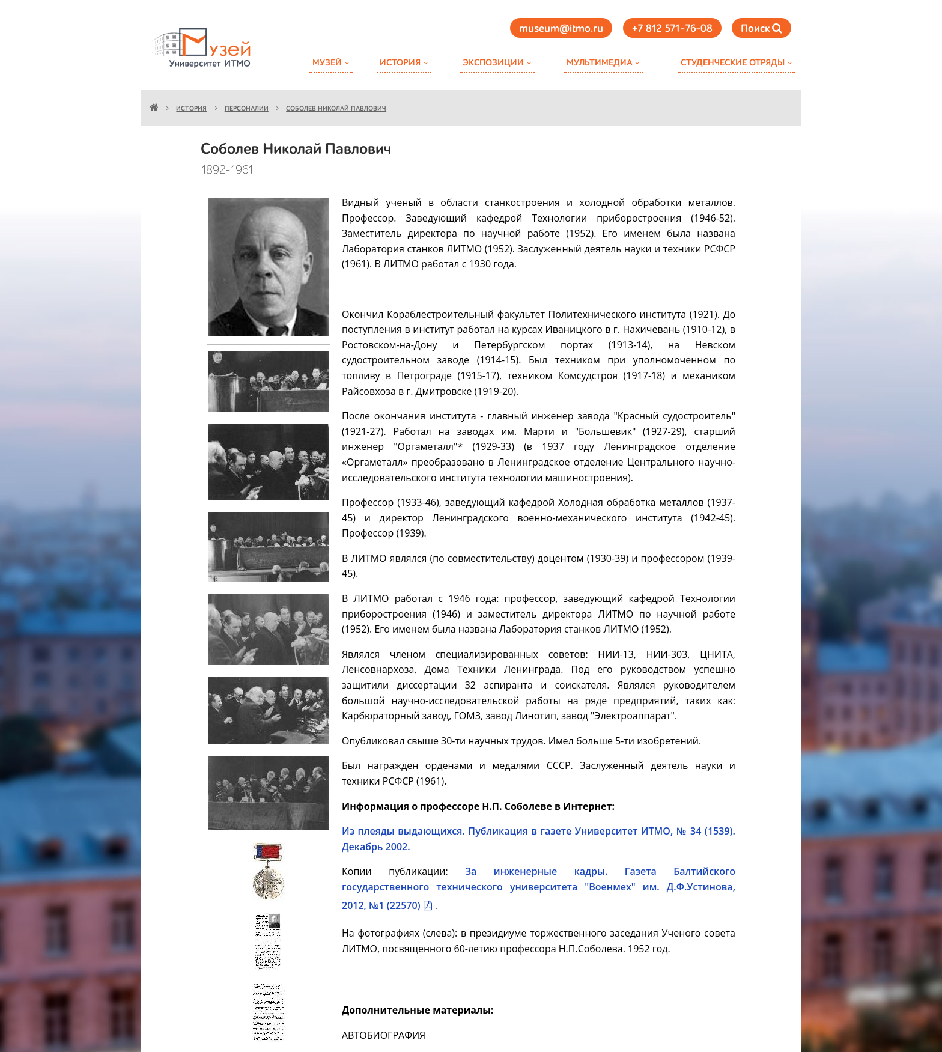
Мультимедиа (599, 62)
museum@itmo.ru (561, 28)
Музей (327, 62)
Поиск (761, 28)
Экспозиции (493, 62)
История (400, 62)
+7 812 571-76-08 (672, 28)
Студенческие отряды (733, 62)
